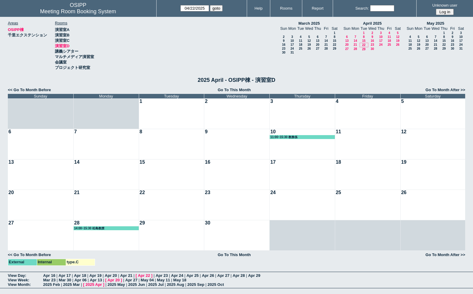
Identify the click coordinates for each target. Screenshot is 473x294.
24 (292, 48)
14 (326, 40)
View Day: (17, 275)
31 (292, 52)
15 (334, 40)
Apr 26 (208, 275)
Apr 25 (192, 275)
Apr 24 (177, 275)
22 (334, 44)
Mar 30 (65, 280)
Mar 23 (49, 280)
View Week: (18, 280)
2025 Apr (93, 284)
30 (283, 52)
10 (292, 40)
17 (292, 44)
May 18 (179, 280)
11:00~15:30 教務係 (283, 137)
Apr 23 (162, 275)
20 (317, 44)
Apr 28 (239, 275)
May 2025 (435, 23)
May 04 (147, 280)
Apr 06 (81, 280)
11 (300, 40)
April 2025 (372, 23)
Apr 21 (126, 275)
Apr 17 (65, 275)
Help (259, 8)
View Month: (19, 284)
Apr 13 (96, 280)
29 (334, 48)
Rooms (286, 8)
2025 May (116, 284)
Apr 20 (111, 275)
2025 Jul (155, 284)
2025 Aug (175, 284)
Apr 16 (49, 275)
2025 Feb (51, 284)
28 (326, 48)
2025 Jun (136, 284)
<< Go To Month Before (29, 90)
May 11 (163, 280)
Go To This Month (234, 90)
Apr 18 (80, 275)
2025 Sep (195, 284)
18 (300, 44)
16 (283, 44)
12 (309, 40)
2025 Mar (71, 284)
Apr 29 (254, 275)
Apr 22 (144, 275)
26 (309, 48)
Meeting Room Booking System (78, 11)
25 (300, 48)
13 (317, 40)
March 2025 (309, 23)
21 (326, 44)
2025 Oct (216, 284)
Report (317, 8)
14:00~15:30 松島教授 (89, 228)
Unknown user (444, 5)
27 (317, 48)
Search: (362, 8)
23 (283, 48)
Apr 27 (223, 275)
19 (309, 44)
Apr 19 (95, 275)
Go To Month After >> (445, 90)
